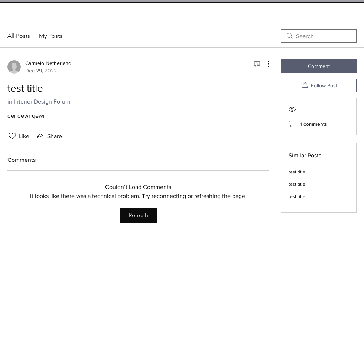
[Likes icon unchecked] (12, 135)
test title (297, 171)
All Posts (18, 35)
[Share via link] (48, 135)
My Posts (50, 35)
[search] (319, 36)
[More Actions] (264, 63)
